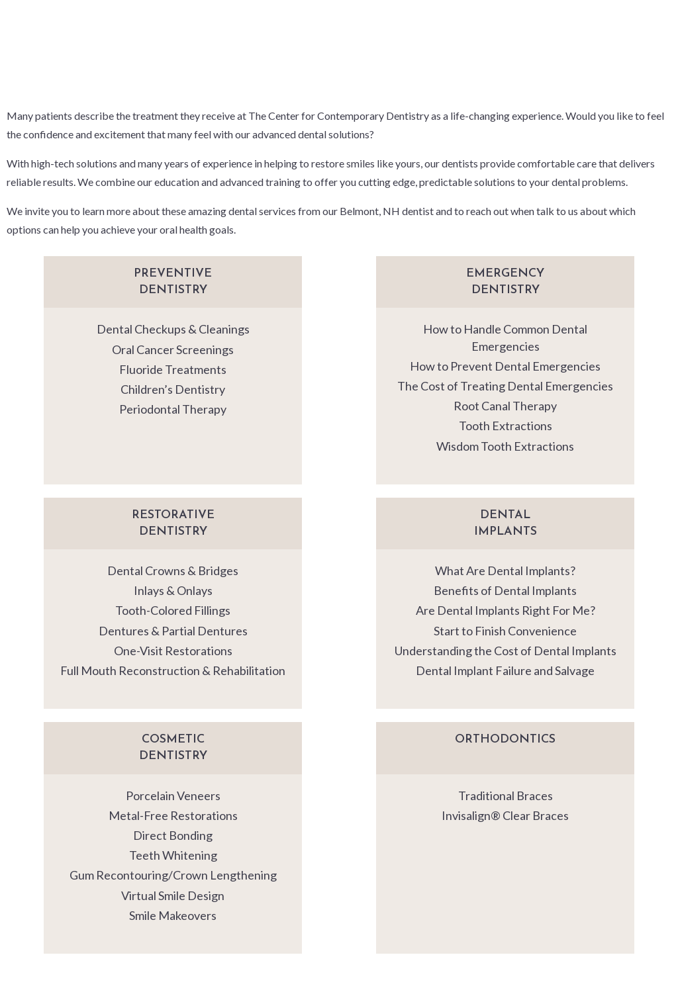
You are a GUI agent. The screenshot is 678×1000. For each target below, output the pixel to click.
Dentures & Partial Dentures (173, 630)
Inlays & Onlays (173, 590)
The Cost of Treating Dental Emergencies (505, 386)
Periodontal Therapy (172, 409)
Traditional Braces (505, 795)
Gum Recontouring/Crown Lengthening (173, 875)
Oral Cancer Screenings (173, 349)
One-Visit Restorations (173, 650)
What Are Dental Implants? (505, 570)
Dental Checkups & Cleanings (173, 329)
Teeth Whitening (173, 855)
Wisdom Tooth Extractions (505, 446)
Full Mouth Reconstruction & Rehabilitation (172, 670)
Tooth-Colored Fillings (172, 610)
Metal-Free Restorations (173, 815)
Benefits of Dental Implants (505, 590)
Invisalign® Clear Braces (505, 815)
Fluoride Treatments (172, 369)
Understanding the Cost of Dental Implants (505, 650)
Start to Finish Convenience (505, 630)
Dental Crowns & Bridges (172, 570)
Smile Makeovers (173, 915)
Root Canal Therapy (505, 405)
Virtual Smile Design (172, 895)
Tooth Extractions (505, 425)
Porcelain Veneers (173, 795)
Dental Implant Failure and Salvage (505, 670)
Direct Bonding (173, 835)
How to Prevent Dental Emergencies (505, 366)
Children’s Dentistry (173, 389)
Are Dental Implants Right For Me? (505, 610)
